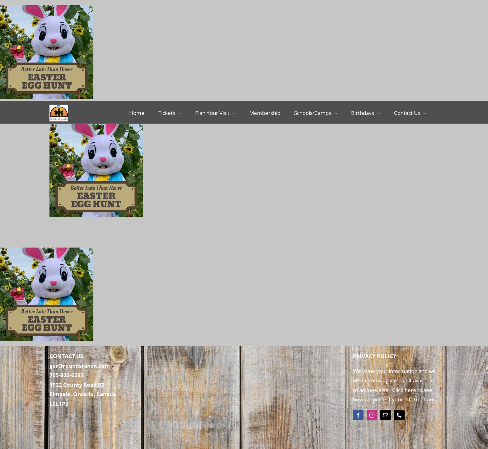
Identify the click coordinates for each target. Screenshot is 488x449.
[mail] (385, 415)
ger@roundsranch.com (79, 365)
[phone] (399, 415)
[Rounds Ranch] (58, 107)
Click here (403, 390)
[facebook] (358, 415)
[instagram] (372, 415)
